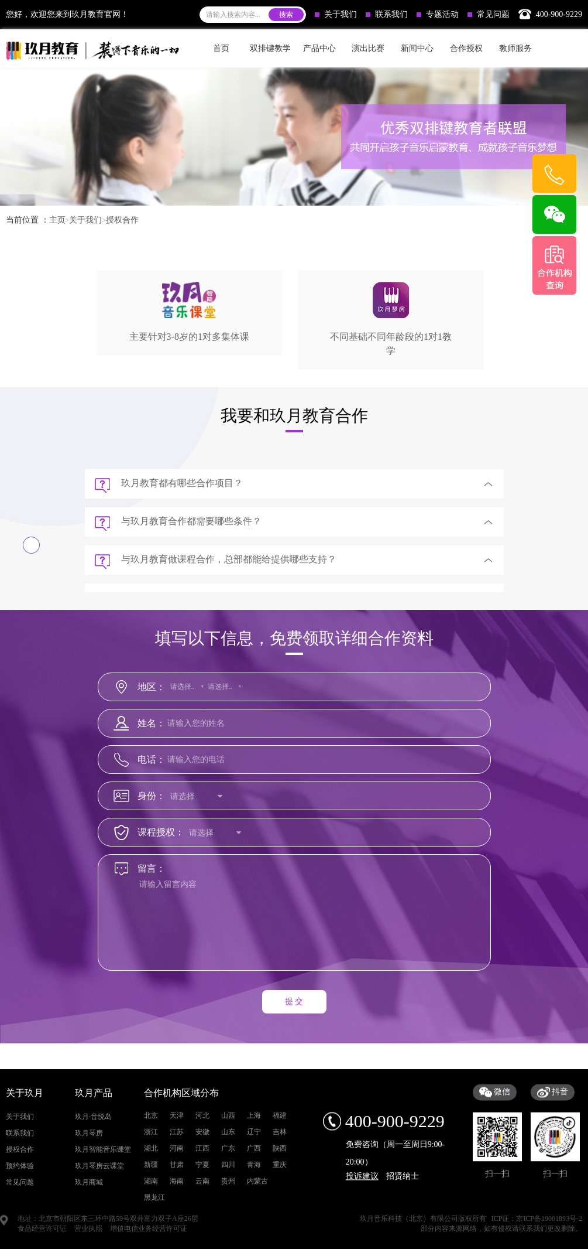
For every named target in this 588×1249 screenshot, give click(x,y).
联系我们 (387, 14)
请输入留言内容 (296, 929)
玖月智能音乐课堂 (103, 1223)
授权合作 (122, 220)
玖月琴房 (89, 1207)
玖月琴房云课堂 (99, 1240)
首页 (221, 48)
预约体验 (20, 1240)
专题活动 (438, 14)
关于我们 (336, 14)
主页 (57, 220)
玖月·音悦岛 (93, 1190)
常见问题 (488, 14)
